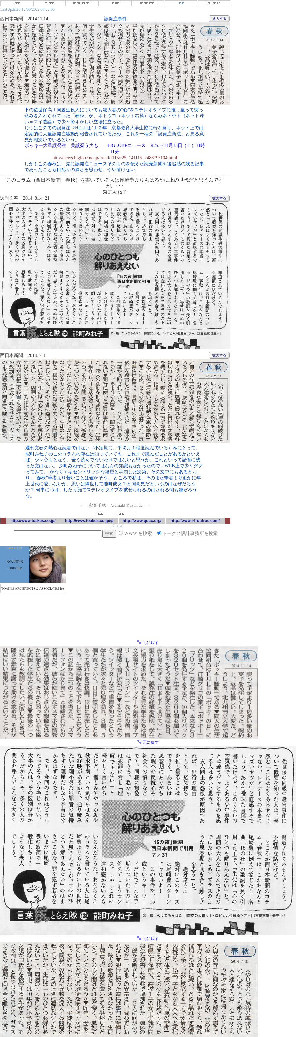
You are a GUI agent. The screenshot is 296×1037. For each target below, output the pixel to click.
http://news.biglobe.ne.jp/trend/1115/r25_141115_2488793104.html (114, 157)
